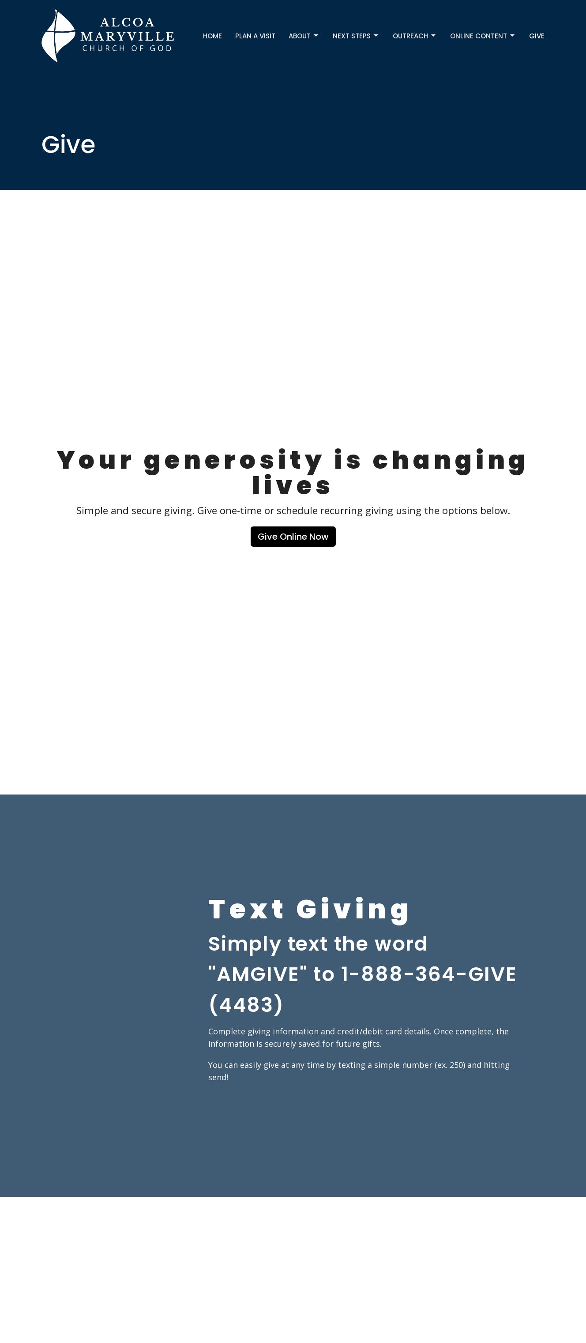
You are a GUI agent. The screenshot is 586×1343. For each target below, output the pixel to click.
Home (212, 36)
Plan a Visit (255, 36)
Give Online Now (293, 536)
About (304, 36)
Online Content (483, 36)
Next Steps (356, 36)
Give (537, 36)
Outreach (415, 36)
